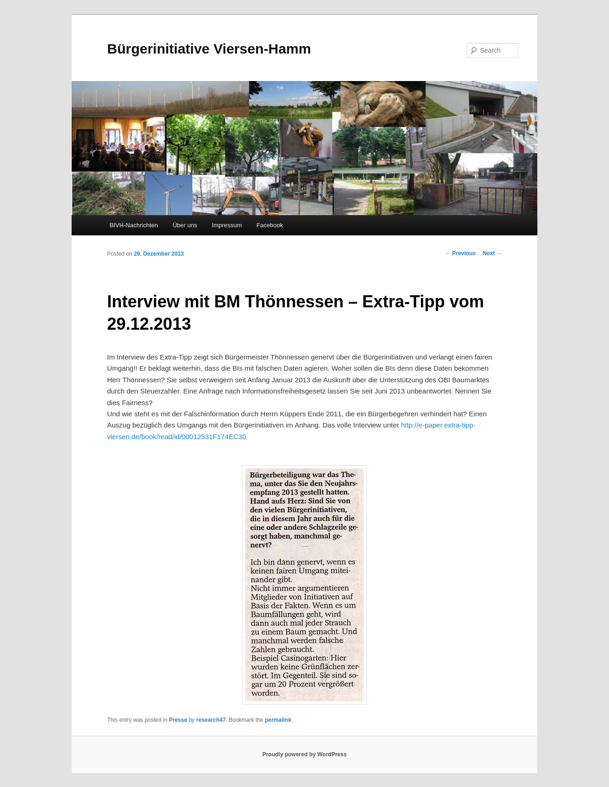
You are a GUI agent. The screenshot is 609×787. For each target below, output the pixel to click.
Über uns (185, 225)
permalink (278, 720)
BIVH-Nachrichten (133, 225)
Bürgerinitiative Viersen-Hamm (209, 48)
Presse (178, 720)
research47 (210, 720)
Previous (460, 253)
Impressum (227, 225)
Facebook (270, 225)
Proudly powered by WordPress (304, 754)
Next (492, 253)
